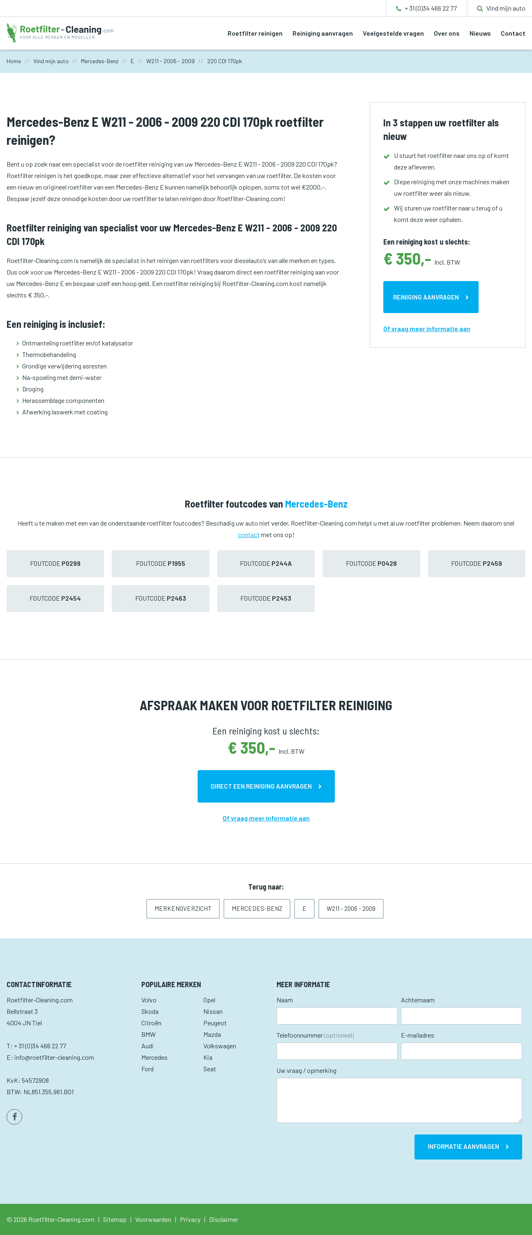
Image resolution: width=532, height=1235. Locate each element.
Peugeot (215, 1023)
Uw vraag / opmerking (306, 1070)
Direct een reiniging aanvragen (261, 786)
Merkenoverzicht (183, 908)
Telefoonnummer (315, 1035)
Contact (513, 33)
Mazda (212, 1034)
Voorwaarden (153, 1219)
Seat (209, 1069)
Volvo (149, 1000)
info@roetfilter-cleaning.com (54, 1057)
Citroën (151, 1023)
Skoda (150, 1011)
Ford (147, 1069)
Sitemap (115, 1219)
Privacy (190, 1219)
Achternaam (418, 1000)
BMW (148, 1034)
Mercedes (154, 1057)
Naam (284, 1000)
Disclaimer (223, 1219)
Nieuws (480, 33)
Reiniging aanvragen (322, 33)
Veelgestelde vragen (393, 33)
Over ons (447, 33)
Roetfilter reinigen (255, 33)
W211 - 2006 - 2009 (351, 908)
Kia (207, 1057)
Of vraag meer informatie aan (426, 328)
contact (249, 534)
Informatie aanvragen (463, 1146)
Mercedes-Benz (257, 908)
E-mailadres (417, 1035)
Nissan (213, 1011)
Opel (209, 1000)
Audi (147, 1046)
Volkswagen (219, 1046)
